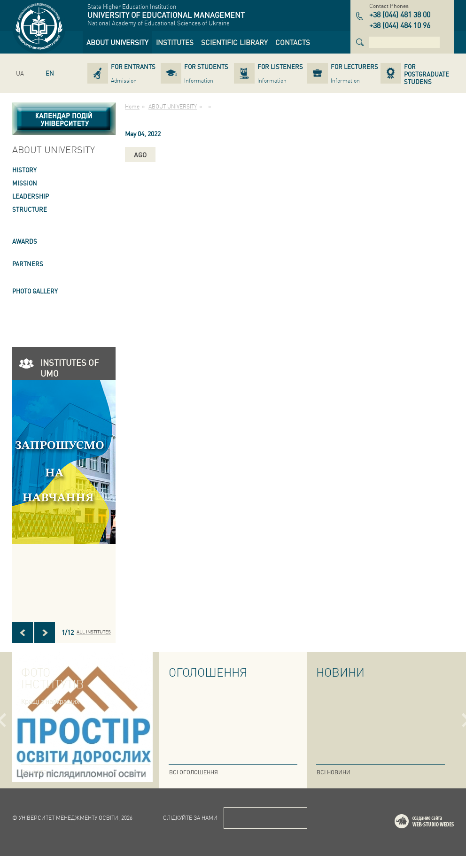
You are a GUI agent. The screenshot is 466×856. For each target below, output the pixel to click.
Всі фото (34, 772)
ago (140, 154)
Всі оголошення (193, 772)
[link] (117, 42)
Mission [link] (24, 183)
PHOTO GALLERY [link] (35, 291)
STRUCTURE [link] (29, 209)
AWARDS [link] (24, 241)
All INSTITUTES (94, 631)
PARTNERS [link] (27, 264)
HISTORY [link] (24, 170)
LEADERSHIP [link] (30, 196)
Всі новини (333, 772)
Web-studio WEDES (436, 822)
